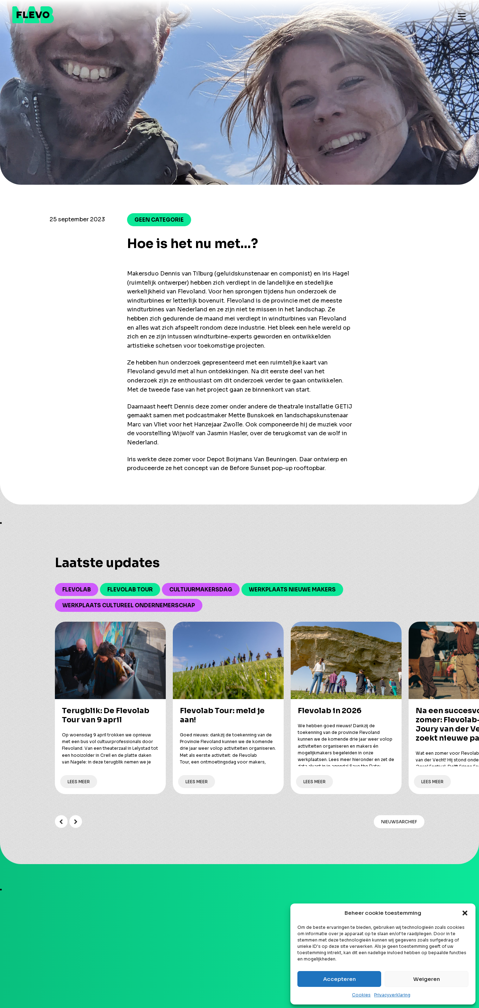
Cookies (361, 994)
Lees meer (79, 781)
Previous (61, 821)
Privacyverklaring (392, 994)
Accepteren (339, 979)
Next (75, 821)
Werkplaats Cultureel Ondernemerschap (128, 605)
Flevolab (76, 589)
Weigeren (426, 979)
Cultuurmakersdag (200, 589)
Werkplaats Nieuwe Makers (292, 589)
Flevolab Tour (130, 589)
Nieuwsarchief (399, 821)
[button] (464, 913)
